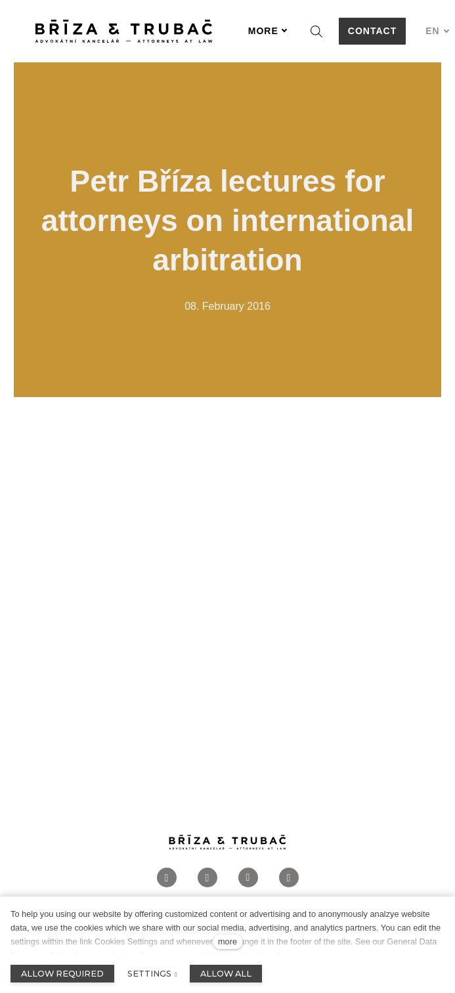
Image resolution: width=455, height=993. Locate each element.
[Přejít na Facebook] (167, 886)
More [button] (268, 31)
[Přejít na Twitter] (289, 886)
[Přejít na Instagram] (207, 886)
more (227, 941)
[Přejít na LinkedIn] (248, 886)
